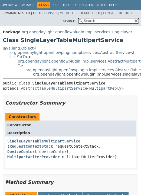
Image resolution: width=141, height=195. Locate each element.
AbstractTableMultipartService (54, 88)
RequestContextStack (31, 146)
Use (56, 5)
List (13, 57)
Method (66, 13)
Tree (66, 5)
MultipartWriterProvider (33, 157)
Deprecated (83, 5)
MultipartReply (105, 88)
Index (101, 5)
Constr (50, 13)
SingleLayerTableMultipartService (43, 141)
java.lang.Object (18, 48)
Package (28, 5)
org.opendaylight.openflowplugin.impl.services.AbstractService (70, 52)
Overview (10, 5)
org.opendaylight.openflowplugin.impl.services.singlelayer (77, 32)
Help (113, 5)
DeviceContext (22, 152)
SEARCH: (69, 21)
